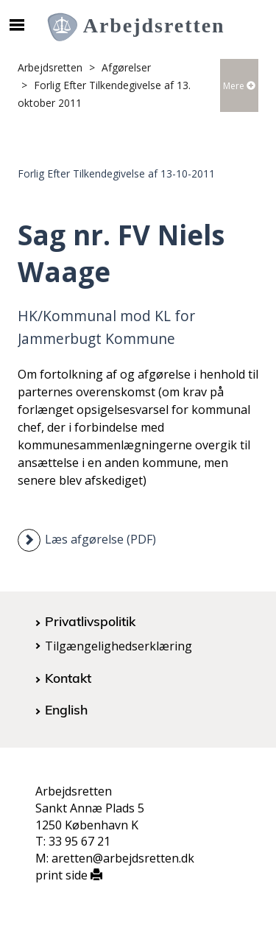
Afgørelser (126, 67)
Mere (239, 86)
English (66, 709)
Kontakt (68, 678)
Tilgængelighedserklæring (118, 646)
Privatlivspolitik (90, 621)
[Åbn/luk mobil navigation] (16, 25)
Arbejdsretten (50, 67)
